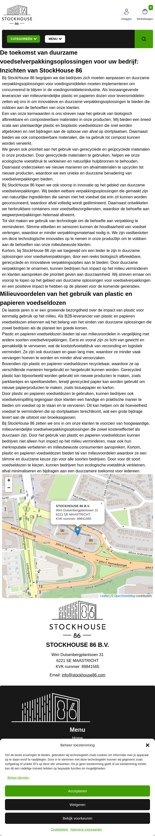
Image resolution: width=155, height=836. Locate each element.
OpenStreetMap (124, 596)
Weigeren (77, 804)
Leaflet (104, 596)
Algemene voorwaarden (86, 829)
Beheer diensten (18, 777)
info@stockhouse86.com (83, 675)
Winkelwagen (145, 18)
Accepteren (77, 791)
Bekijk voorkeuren (77, 818)
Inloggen (126, 18)
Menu (55, 39)
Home (77, 738)
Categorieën (24, 39)
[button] (147, 745)
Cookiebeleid (59, 829)
